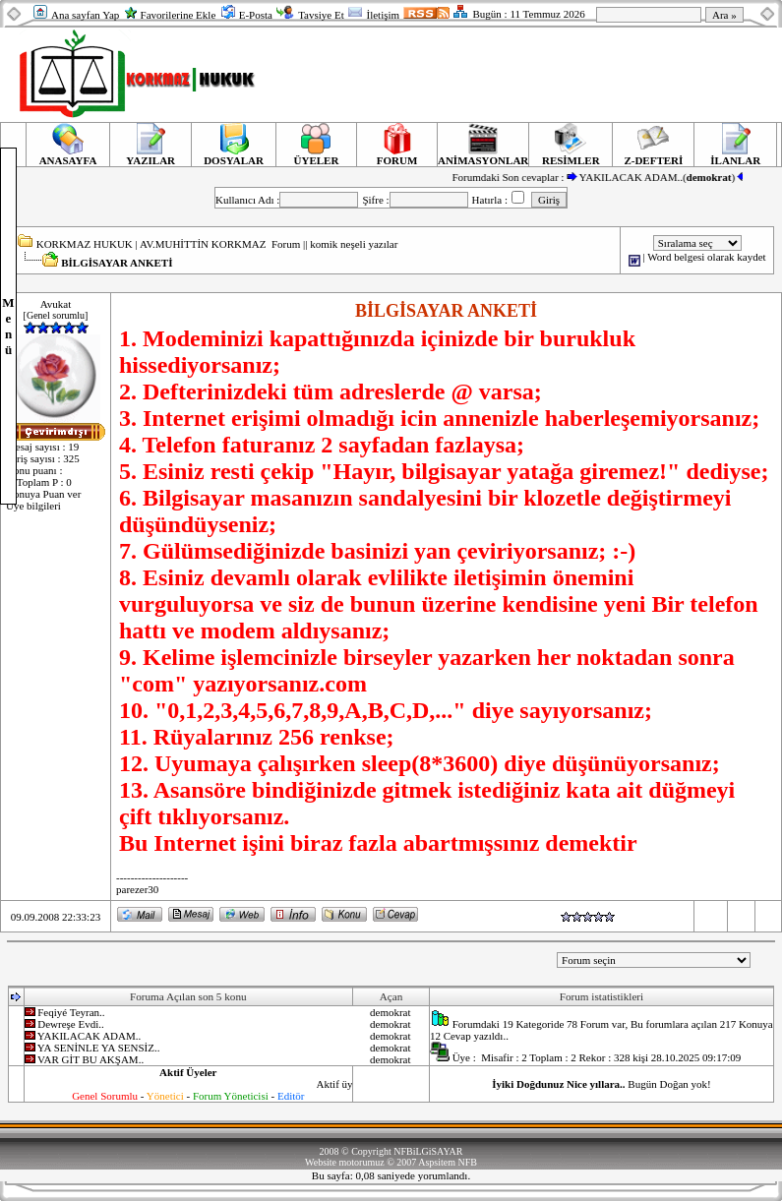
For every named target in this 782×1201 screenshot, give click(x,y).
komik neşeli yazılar (353, 244)
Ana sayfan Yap (85, 15)
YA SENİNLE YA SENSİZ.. (98, 1047)
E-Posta (255, 15)
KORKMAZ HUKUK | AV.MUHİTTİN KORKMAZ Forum (168, 244)
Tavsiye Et (321, 15)
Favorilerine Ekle (178, 15)
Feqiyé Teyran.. (70, 1012)
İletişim (382, 15)
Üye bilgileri (33, 505)
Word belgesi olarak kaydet (706, 257)
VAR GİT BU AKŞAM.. (90, 1059)
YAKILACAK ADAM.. (89, 1036)
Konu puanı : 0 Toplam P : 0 (39, 476)
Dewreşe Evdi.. (70, 1024)
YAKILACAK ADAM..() (670, 177)
